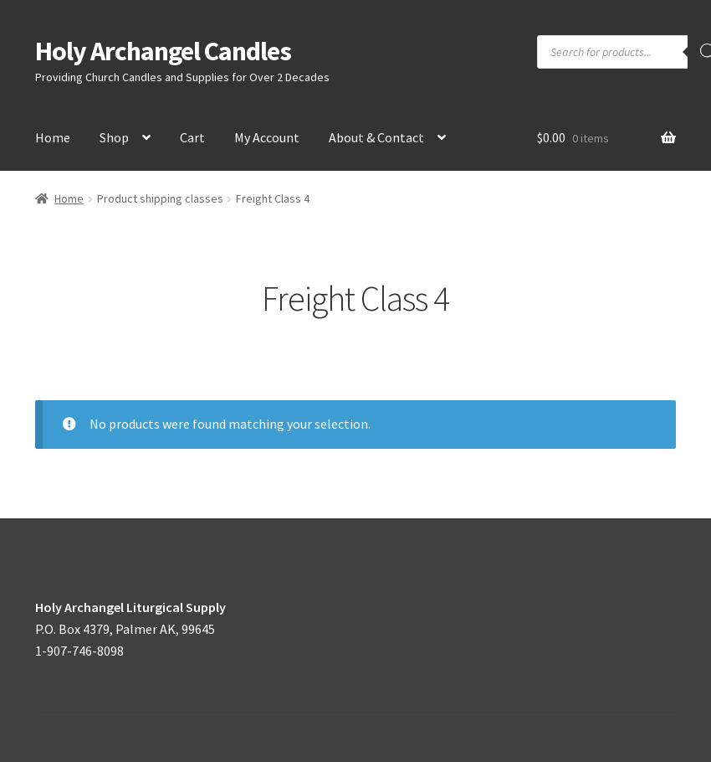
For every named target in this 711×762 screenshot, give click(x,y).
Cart (192, 137)
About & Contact (376, 137)
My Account (266, 137)
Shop (114, 137)
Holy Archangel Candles (163, 51)
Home (52, 137)
